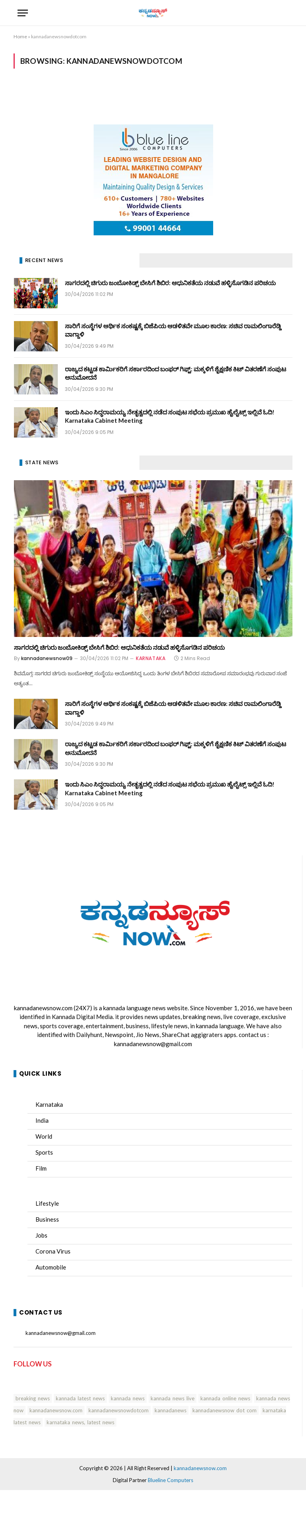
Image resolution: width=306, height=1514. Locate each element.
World (43, 1136)
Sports (44, 1152)
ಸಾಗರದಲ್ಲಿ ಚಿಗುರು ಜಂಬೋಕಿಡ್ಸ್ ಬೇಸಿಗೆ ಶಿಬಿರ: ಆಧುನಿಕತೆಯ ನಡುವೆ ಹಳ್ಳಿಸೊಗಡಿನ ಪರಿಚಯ (170, 282)
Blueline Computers (170, 1480)
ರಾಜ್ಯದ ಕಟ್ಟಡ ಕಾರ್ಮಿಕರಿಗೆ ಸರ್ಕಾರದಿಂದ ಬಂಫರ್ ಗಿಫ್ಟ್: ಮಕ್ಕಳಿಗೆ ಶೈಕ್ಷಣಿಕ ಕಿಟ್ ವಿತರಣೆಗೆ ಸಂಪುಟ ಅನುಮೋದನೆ (175, 373)
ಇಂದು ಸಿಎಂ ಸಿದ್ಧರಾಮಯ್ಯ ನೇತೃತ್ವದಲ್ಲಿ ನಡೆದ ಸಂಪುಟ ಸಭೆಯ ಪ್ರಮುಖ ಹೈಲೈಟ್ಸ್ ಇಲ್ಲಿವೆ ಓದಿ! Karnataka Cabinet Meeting (170, 416)
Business (47, 1219)
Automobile (50, 1267)
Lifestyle (47, 1203)
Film (41, 1168)
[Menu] (23, 13)
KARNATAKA (150, 658)
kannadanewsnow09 (47, 658)
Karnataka (49, 1104)
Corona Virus (53, 1251)
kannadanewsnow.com (43, 1007)
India (42, 1120)
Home (20, 36)
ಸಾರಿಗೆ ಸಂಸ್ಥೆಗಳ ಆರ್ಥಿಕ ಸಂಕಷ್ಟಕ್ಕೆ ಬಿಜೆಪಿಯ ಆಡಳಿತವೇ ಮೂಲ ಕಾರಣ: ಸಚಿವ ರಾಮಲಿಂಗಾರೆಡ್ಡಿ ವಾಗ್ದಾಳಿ (173, 330)
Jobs (41, 1235)
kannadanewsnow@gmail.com (153, 1043)
